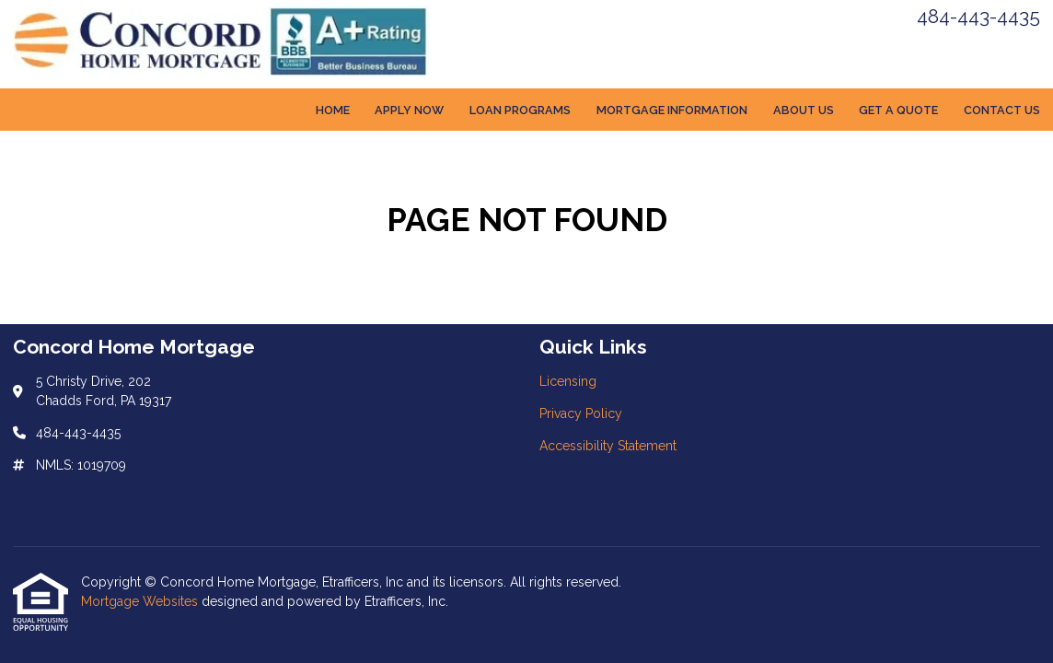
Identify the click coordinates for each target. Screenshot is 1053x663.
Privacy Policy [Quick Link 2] (580, 413)
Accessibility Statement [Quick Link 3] (608, 445)
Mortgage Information (671, 110)
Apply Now (409, 110)
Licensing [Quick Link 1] (567, 381)
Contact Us (1002, 110)
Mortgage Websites (141, 601)
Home (333, 110)
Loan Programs (520, 110)
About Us (803, 110)
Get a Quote (898, 110)
